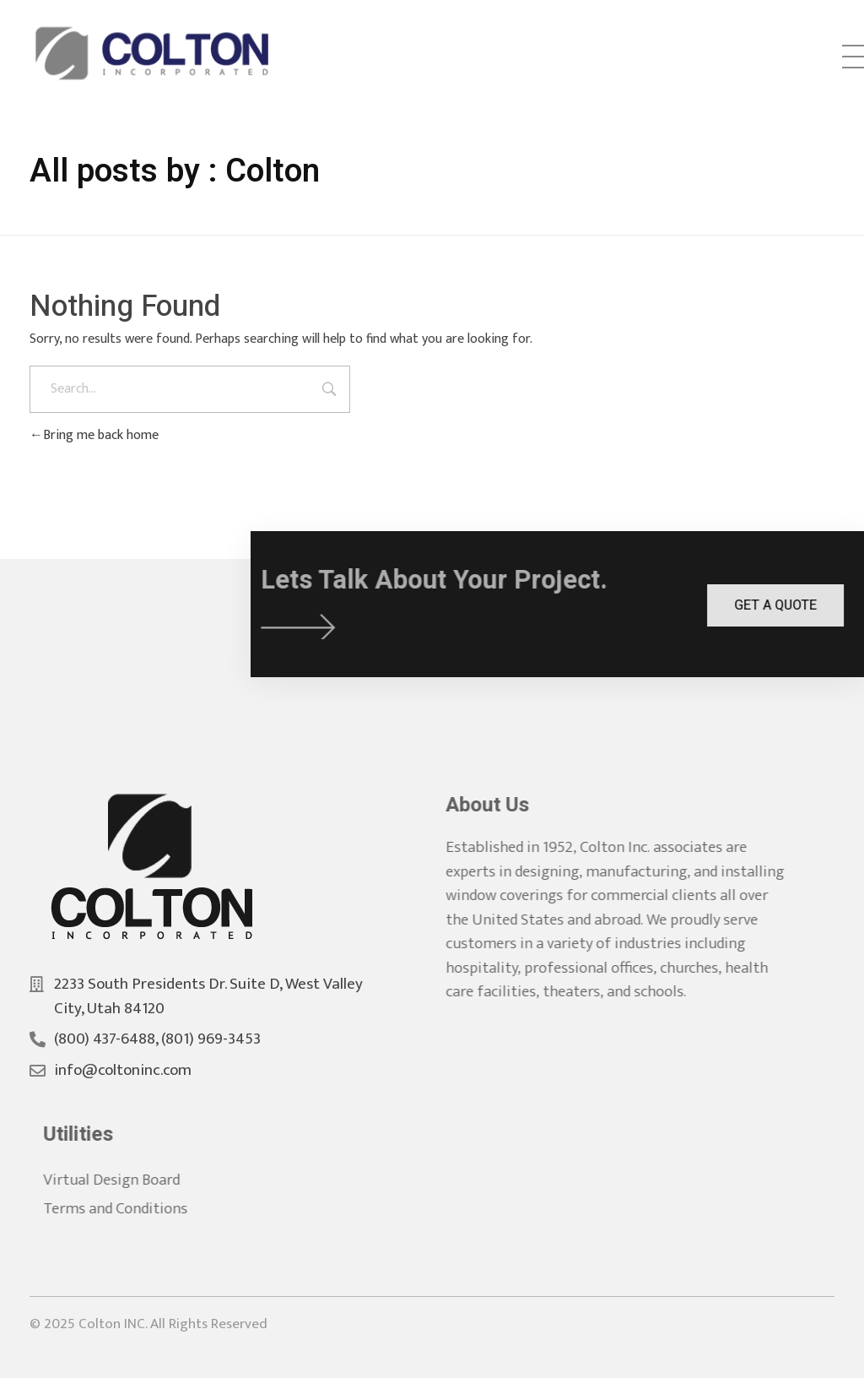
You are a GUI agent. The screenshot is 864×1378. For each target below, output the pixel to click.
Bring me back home (94, 435)
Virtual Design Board (124, 1180)
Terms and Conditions (128, 1209)
